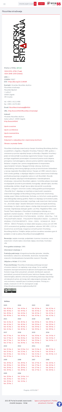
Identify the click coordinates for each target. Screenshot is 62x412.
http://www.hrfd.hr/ (11, 121)
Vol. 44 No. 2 (22, 313)
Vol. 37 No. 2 (8, 340)
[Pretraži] (35, 4)
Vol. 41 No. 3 (8, 324)
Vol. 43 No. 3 (36, 311)
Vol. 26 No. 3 (50, 365)
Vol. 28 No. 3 (22, 365)
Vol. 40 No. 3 (22, 324)
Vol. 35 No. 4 (36, 336)
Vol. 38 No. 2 (50, 327)
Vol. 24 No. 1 (22, 381)
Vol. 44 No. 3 (22, 311)
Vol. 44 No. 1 (22, 315)
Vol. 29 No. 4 (8, 363)
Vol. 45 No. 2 (8, 313)
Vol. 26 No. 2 (50, 368)
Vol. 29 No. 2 (8, 368)
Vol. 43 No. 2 (36, 313)
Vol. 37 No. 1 (8, 343)
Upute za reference (11, 130)
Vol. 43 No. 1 (36, 315)
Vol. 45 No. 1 (8, 315)
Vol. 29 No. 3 (8, 365)
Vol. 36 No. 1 (22, 343)
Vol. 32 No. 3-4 (23, 349)
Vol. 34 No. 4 (50, 336)
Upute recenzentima (11, 133)
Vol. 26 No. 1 (50, 370)
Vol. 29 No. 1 (8, 370)
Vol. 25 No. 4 (8, 376)
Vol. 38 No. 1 (50, 329)
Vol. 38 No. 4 (50, 322)
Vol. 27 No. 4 (36, 363)
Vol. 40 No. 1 (22, 329)
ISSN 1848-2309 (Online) (13, 74)
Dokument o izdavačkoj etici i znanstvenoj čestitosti (23, 140)
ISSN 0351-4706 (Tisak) (13, 71)
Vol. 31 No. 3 (36, 351)
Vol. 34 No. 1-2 (51, 340)
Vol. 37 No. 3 (8, 338)
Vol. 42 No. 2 (50, 313)
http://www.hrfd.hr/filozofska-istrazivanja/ (23, 111)
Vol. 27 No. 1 (36, 370)
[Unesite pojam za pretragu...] (26, 4)
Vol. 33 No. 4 (8, 349)
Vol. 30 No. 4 (50, 349)
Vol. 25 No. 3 (8, 379)
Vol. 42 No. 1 (50, 315)
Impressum (8, 137)
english (41, 4)
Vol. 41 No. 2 (8, 327)
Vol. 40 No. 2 (22, 327)
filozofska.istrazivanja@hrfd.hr (19, 107)
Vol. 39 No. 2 (36, 327)
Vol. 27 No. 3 (36, 365)
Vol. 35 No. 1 (36, 343)
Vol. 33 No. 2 (8, 354)
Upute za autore (10, 126)
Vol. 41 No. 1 (8, 329)
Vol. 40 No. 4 (22, 322)
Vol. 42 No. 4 (50, 308)
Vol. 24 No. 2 (22, 379)
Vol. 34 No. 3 (50, 338)
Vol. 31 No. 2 (36, 354)
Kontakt (50, 403)
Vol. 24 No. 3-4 (23, 376)
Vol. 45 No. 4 (8, 308)
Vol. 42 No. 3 (50, 311)
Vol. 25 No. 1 (8, 383)
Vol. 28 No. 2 (22, 368)
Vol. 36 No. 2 (22, 340)
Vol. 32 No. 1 (22, 354)
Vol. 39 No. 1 (36, 329)
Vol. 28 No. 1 (22, 370)
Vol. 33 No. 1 (8, 356)
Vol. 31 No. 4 (36, 349)
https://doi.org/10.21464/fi (17, 82)
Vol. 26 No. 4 (50, 363)
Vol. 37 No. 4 (8, 336)
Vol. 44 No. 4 (22, 308)
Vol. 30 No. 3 (50, 351)
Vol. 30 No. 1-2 (51, 354)
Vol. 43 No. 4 (36, 308)
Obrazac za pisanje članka (13, 143)
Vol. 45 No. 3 (8, 311)
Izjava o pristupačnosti (43, 401)
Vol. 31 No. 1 (36, 356)
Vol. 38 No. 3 (50, 324)
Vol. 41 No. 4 (8, 322)
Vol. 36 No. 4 (22, 336)
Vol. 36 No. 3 (22, 338)
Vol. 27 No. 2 (36, 368)
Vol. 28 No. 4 (22, 363)
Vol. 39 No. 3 (36, 324)
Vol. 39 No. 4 (36, 322)
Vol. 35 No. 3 (36, 338)
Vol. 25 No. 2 (8, 381)
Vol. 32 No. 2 (22, 351)
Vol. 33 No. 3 (8, 351)
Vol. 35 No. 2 (36, 340)
